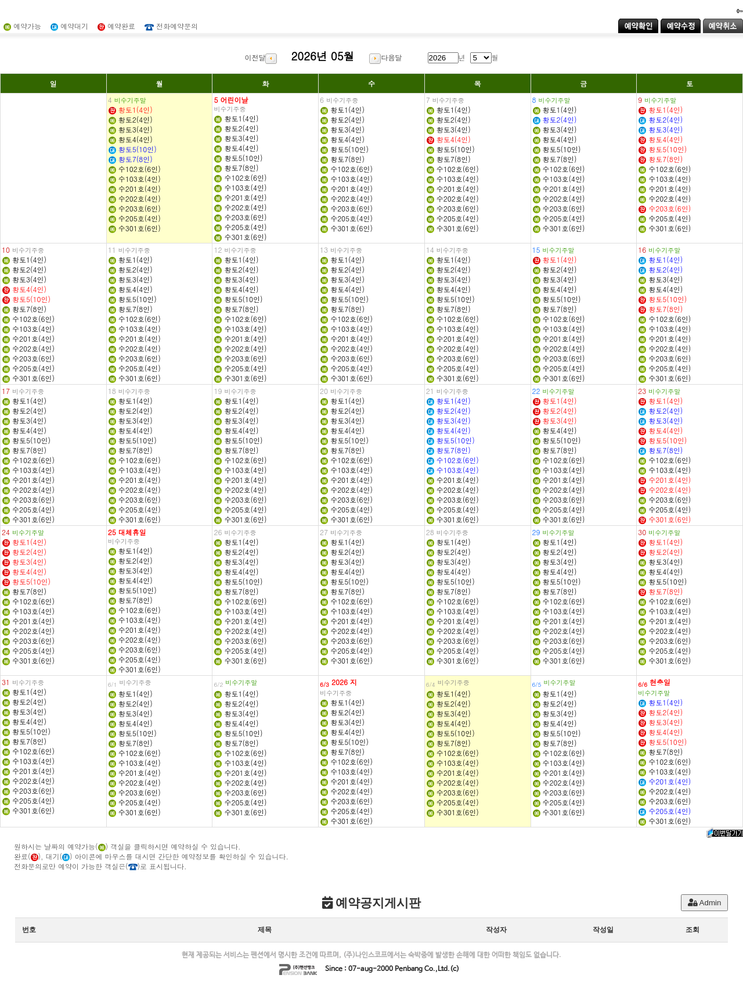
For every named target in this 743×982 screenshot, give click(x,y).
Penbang (409, 969)
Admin (705, 902)
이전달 (260, 57)
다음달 (385, 57)
